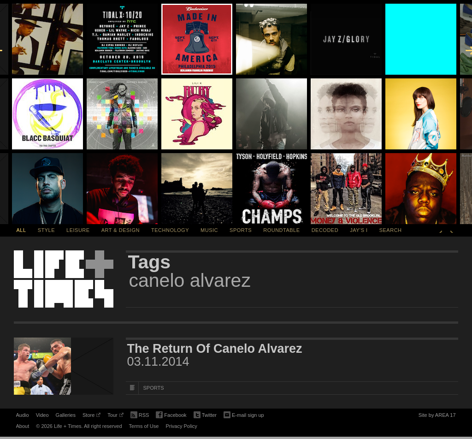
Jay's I (358, 230)
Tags (149, 262)
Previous (440, 230)
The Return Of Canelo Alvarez (214, 348)
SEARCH (390, 230)
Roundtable (281, 230)
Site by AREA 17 (437, 416)
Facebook (171, 415)
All (21, 230)
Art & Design (120, 230)
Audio (22, 415)
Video (42, 415)
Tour (115, 416)
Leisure (78, 230)
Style (46, 230)
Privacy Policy (181, 426)
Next (451, 230)
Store (91, 416)
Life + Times (63, 279)
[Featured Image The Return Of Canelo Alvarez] (63, 366)
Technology (170, 230)
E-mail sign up (244, 414)
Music (209, 230)
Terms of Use (144, 426)
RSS (139, 414)
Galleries (66, 415)
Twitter (205, 415)
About (23, 426)
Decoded (325, 230)
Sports (241, 230)
